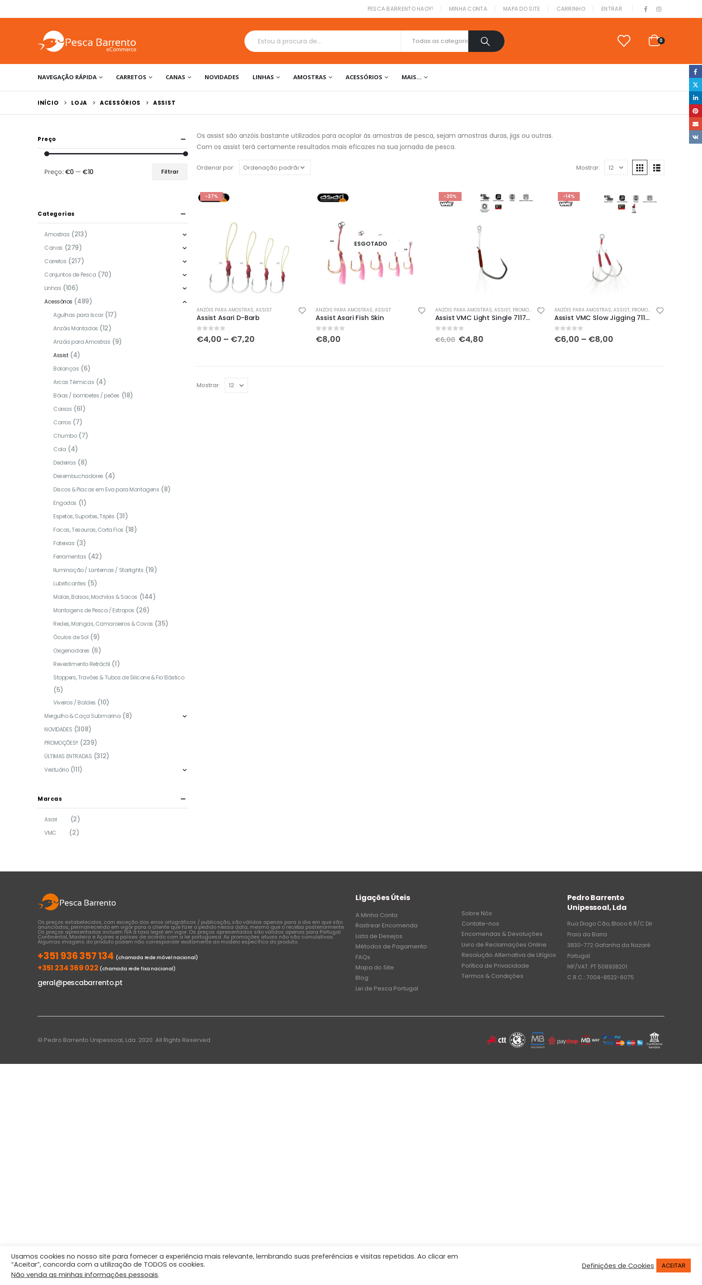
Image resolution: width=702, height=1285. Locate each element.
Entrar (611, 9)
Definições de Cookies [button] (618, 1266)
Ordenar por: (216, 167)
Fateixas (64, 543)
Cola (59, 449)
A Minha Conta (376, 915)
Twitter (695, 84)
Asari (50, 819)
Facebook (695, 71)
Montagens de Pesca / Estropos (93, 610)
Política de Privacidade (495, 965)
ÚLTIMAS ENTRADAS (68, 756)
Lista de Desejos (378, 936)
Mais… (412, 77)
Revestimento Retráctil (81, 664)
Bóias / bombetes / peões (86, 395)
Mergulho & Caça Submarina (82, 716)
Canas (175, 77)
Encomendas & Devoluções (502, 934)
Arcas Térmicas (73, 382)
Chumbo (65, 436)
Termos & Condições (492, 976)
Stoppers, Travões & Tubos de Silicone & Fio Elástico (118, 677)
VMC (50, 833)
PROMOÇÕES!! (528, 310)
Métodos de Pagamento (391, 946)
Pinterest (695, 110)
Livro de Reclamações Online (504, 944)
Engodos (65, 503)
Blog (361, 977)
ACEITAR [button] (673, 1265)
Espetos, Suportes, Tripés (84, 516)
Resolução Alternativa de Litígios (509, 955)
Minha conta (468, 9)
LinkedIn (695, 97)
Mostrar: (588, 167)
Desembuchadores (78, 476)
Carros (62, 422)
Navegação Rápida (67, 77)
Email (695, 123)
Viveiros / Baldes (74, 702)
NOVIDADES (222, 77)
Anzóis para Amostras (225, 310)
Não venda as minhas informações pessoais (84, 1274)
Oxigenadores (71, 650)
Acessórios (364, 77)
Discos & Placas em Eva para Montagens (106, 489)
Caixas (62, 409)
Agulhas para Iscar (78, 315)
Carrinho (570, 9)
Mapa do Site (521, 9)
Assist (264, 310)
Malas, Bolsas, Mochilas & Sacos (95, 597)
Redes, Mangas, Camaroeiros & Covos (103, 624)
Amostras (309, 77)
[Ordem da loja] (275, 167)
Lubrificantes (69, 583)
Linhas (263, 77)
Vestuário (56, 769)
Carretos (131, 77)
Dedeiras (64, 462)
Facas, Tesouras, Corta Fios (88, 530)
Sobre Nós (477, 913)
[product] (252, 243)
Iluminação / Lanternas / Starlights (98, 570)
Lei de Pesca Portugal (386, 988)
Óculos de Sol (71, 637)
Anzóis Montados (75, 328)
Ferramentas (69, 556)
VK (695, 136)
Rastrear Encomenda (386, 925)
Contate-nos (480, 923)
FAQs (362, 957)
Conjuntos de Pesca (70, 274)
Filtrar (170, 171)
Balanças (66, 368)
